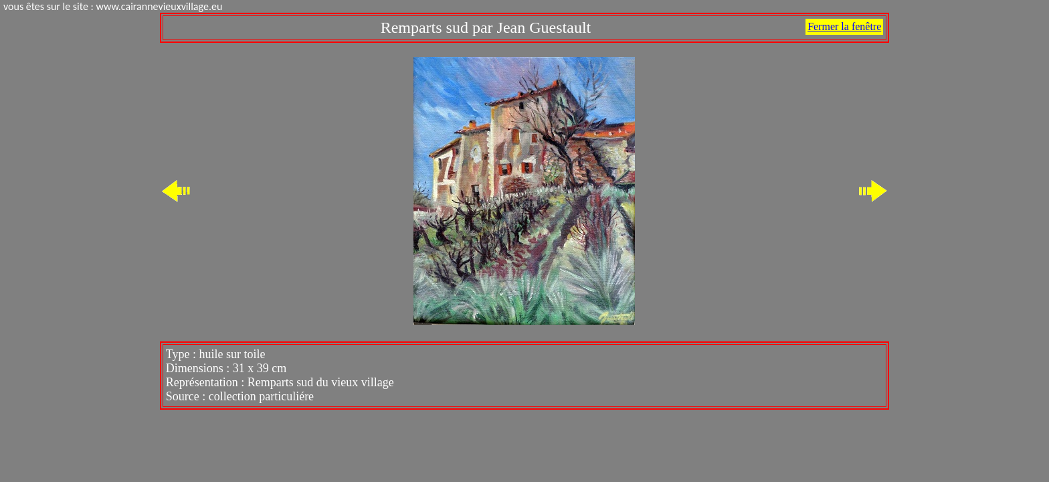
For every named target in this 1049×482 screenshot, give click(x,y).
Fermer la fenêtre (844, 26)
